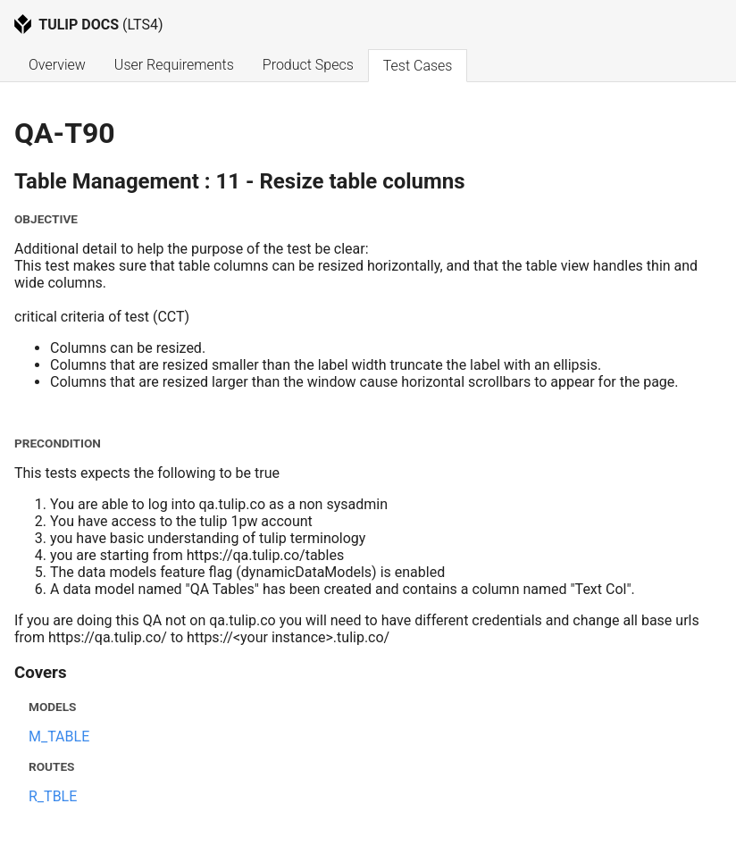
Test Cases (418, 65)
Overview (57, 64)
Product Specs (308, 64)
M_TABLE (59, 736)
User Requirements (174, 64)
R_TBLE (53, 796)
